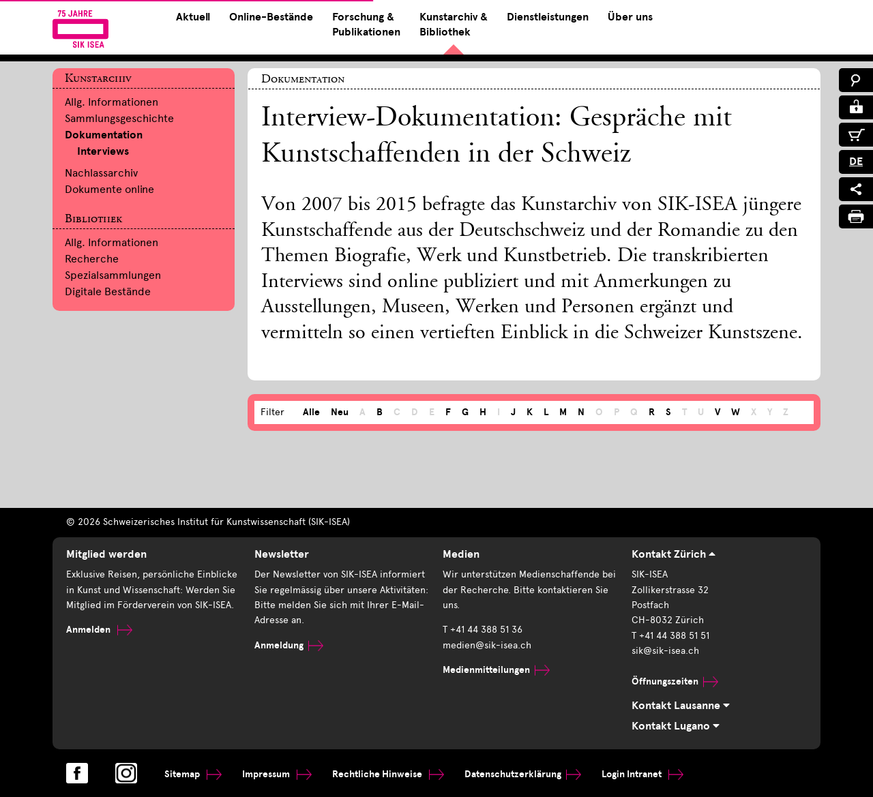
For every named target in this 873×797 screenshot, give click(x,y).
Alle (311, 412)
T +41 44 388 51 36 (482, 629)
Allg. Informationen (111, 101)
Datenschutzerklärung (522, 774)
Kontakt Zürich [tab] (673, 554)
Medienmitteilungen (496, 670)
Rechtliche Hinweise (388, 774)
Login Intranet (642, 774)
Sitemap (193, 774)
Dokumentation (104, 135)
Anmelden (99, 629)
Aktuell (193, 17)
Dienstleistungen (548, 17)
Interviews (103, 151)
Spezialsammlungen (113, 275)
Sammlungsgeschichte (119, 118)
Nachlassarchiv (101, 172)
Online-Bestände (271, 17)
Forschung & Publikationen (366, 24)
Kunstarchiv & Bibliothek (453, 24)
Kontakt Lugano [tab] (676, 726)
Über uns (630, 17)
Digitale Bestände (108, 291)
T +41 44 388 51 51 (670, 636)
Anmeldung (288, 645)
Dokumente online (109, 189)
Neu (340, 412)
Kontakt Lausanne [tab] (681, 705)
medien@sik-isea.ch (487, 645)
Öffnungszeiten (675, 681)
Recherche (92, 258)
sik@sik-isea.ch (665, 651)
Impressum (277, 774)
